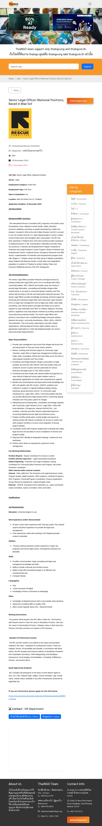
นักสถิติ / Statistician (79, 353)
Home (11, 78)
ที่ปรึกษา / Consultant (80, 213)
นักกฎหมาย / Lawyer (50, 716)
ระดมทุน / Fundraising (80, 245)
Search (87, 66)
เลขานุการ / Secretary (80, 348)
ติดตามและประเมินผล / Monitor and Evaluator (80, 361)
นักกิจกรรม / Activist (79, 271)
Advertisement (78, 819)
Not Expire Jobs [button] (78, 100)
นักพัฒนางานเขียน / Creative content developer (79, 312)
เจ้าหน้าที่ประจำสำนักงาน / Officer (24, 716)
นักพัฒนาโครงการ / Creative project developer (79, 229)
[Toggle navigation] (90, 4)
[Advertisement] (36, 748)
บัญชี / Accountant (79, 199)
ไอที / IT (74, 208)
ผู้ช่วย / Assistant (78, 258)
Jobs (18, 78)
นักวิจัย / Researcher (79, 299)
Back (15, 90)
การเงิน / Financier (78, 204)
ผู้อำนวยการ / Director (80, 328)
